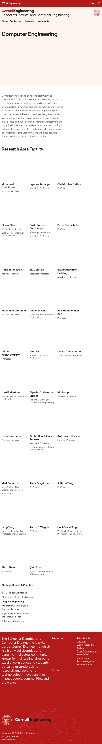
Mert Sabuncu (10, 483)
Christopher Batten (69, 184)
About (5, 21)
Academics (16, 20)
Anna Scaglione (39, 483)
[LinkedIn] (58, 670)
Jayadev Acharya (39, 184)
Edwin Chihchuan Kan (68, 312)
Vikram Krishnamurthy (11, 353)
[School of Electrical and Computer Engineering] (35, 13)
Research (30, 20)
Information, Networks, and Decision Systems (15, 607)
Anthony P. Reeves (68, 436)
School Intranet (84, 664)
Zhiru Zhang (9, 567)
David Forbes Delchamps (37, 226)
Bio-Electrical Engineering (14, 592)
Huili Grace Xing (67, 527)
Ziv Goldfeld (36, 269)
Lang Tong (8, 527)
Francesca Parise (12, 436)
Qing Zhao (35, 567)
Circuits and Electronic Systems (17, 597)
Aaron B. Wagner (39, 527)
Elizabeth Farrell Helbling (67, 271)
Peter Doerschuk (67, 225)
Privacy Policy (8, 739)
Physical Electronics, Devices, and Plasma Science (16, 615)
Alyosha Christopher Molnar (42, 394)
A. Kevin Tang (65, 483)
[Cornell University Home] (7, 720)
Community (44, 20)
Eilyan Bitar (8, 225)
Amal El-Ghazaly (12, 269)
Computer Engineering (13, 601)
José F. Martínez (11, 392)
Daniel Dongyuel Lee (69, 351)
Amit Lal (34, 351)
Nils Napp (63, 392)
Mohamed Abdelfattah (9, 185)
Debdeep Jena (37, 310)
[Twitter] (53, 670)
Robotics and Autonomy (13, 621)
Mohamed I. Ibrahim (14, 310)
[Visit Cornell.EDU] (97, 15)
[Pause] (87, 736)
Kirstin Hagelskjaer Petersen (40, 437)
